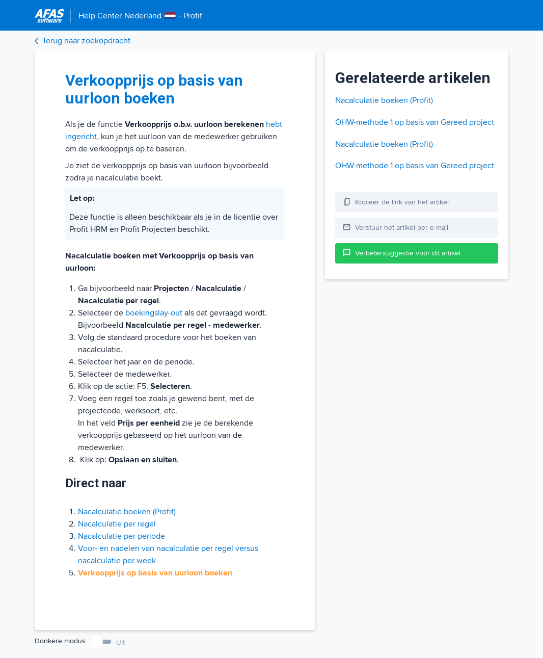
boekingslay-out (153, 313)
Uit (120, 642)
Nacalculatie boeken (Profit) (127, 512)
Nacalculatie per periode (121, 536)
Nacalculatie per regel (117, 524)
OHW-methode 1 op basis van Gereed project (414, 122)
